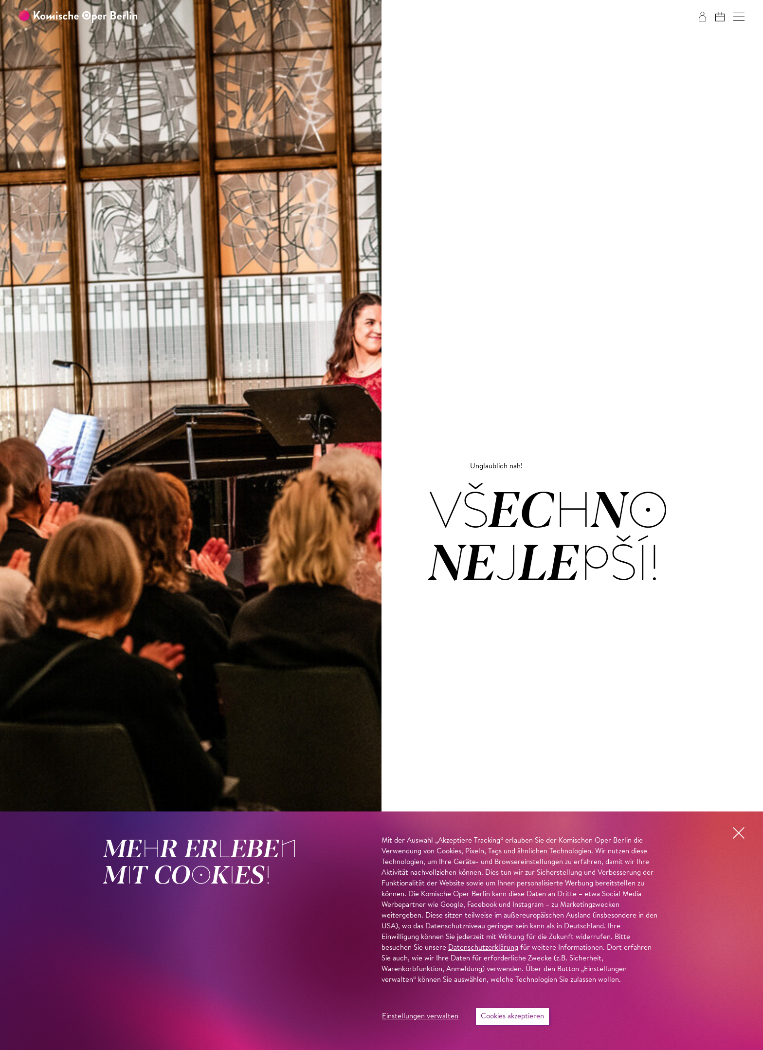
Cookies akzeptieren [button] (512, 1016)
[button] (739, 17)
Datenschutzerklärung (483, 948)
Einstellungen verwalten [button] (420, 1016)
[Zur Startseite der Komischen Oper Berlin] (77, 16)
